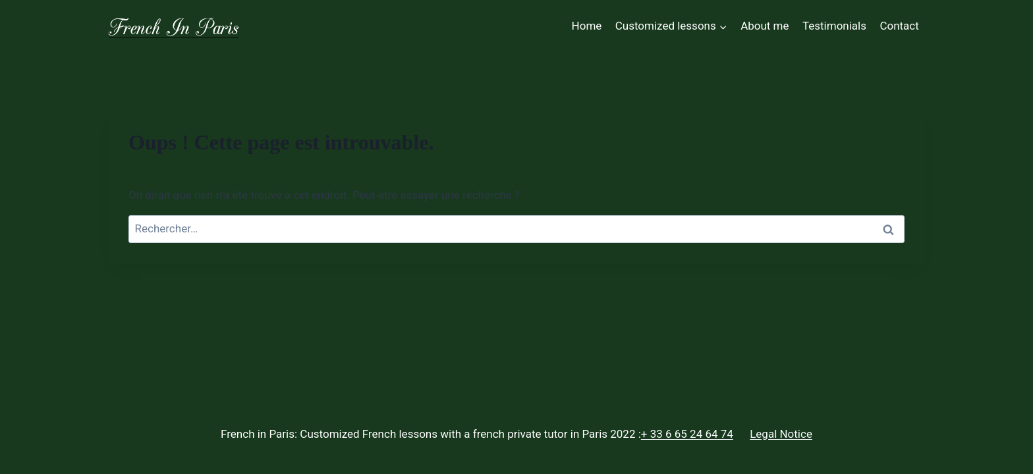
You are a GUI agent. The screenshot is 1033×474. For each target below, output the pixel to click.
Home (587, 25)
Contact (898, 25)
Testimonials (834, 25)
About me (764, 25)
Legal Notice (781, 433)
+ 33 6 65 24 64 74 (687, 433)
